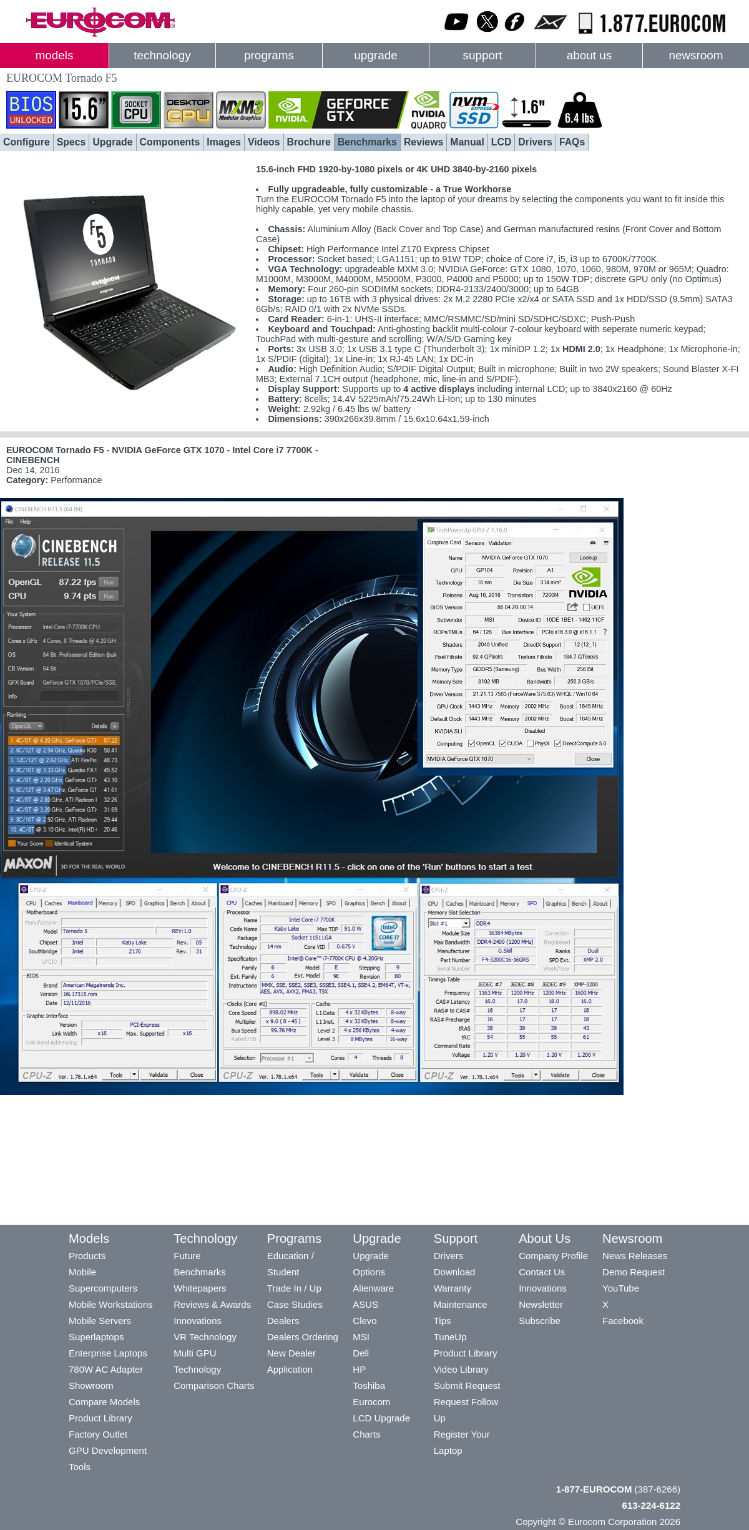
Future (187, 1255)
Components (170, 142)
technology (162, 55)
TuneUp (450, 1336)
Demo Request (633, 1272)
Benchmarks (367, 142)
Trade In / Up (294, 1288)
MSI (361, 1336)
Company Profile (553, 1255)
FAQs (572, 142)
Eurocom (371, 1401)
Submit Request (467, 1385)
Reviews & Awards (212, 1304)
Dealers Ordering (302, 1336)
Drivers (535, 142)
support (482, 55)
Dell (361, 1353)
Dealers (283, 1320)
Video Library (461, 1369)
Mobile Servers (100, 1320)
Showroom (91, 1385)
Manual (467, 142)
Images (224, 142)
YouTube (620, 1288)
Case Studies (295, 1304)
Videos (264, 142)
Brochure (309, 142)
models (55, 55)
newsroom (695, 55)
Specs (71, 142)
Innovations (198, 1320)
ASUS (365, 1304)
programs (269, 55)
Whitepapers (200, 1288)
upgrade (375, 55)
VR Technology (205, 1336)
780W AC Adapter (106, 1369)
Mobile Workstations (111, 1304)
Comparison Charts (214, 1385)
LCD (501, 142)
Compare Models (104, 1401)
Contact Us (542, 1272)
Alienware (373, 1288)
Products (87, 1255)
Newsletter (541, 1304)
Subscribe (540, 1320)
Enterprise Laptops (108, 1353)
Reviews (423, 142)
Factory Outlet (98, 1434)
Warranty (452, 1288)
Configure (26, 142)
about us (589, 55)
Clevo (364, 1320)
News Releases (634, 1255)
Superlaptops (96, 1336)
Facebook (623, 1320)
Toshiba (369, 1385)
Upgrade (112, 142)
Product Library (100, 1418)
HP (359, 1369)
